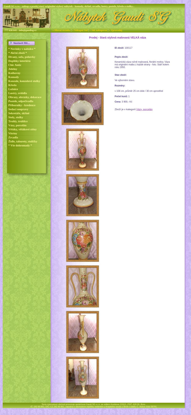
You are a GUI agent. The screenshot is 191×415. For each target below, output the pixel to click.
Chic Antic (14, 64)
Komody (13, 77)
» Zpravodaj (115, 30)
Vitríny (12, 133)
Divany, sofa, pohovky (21, 56)
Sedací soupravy (18, 109)
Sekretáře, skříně (19, 113)
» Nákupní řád (80, 30)
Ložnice (13, 89)
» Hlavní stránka (61, 30)
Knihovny (14, 73)
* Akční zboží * (17, 52)
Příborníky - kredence (21, 105)
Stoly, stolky (15, 117)
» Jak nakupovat (98, 30)
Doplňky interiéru (19, 60)
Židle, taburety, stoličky (22, 141)
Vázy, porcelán (17, 125)
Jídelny (12, 69)
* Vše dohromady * (20, 145)
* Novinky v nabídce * (22, 48)
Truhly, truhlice (18, 121)
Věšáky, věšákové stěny (22, 129)
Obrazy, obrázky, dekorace (25, 97)
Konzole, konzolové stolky (24, 81)
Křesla (12, 85)
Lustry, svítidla (17, 93)
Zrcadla (13, 137)
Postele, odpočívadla (20, 101)
